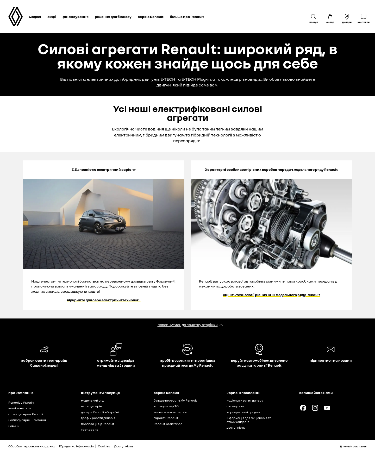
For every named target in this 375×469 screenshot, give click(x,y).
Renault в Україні (21, 402)
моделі (35, 16)
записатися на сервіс (170, 412)
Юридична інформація (76, 446)
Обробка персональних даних (31, 446)
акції (51, 16)
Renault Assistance (168, 424)
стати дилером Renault (25, 414)
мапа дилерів (91, 406)
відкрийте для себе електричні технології (104, 300)
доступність (236, 427)
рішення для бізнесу (113, 16)
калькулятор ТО (166, 406)
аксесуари (235, 406)
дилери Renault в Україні (100, 412)
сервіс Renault (151, 16)
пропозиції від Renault (97, 424)
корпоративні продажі (244, 412)
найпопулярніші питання (27, 420)
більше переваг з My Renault (175, 400)
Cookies (104, 446)
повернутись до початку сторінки (188, 324)
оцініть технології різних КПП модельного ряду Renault (271, 295)
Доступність (123, 446)
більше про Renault (187, 16)
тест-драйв (89, 430)
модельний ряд (92, 400)
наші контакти (19, 408)
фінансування (76, 16)
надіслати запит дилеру (245, 400)
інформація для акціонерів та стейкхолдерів (249, 420)
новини (13, 426)
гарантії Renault (166, 418)
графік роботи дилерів (98, 418)
